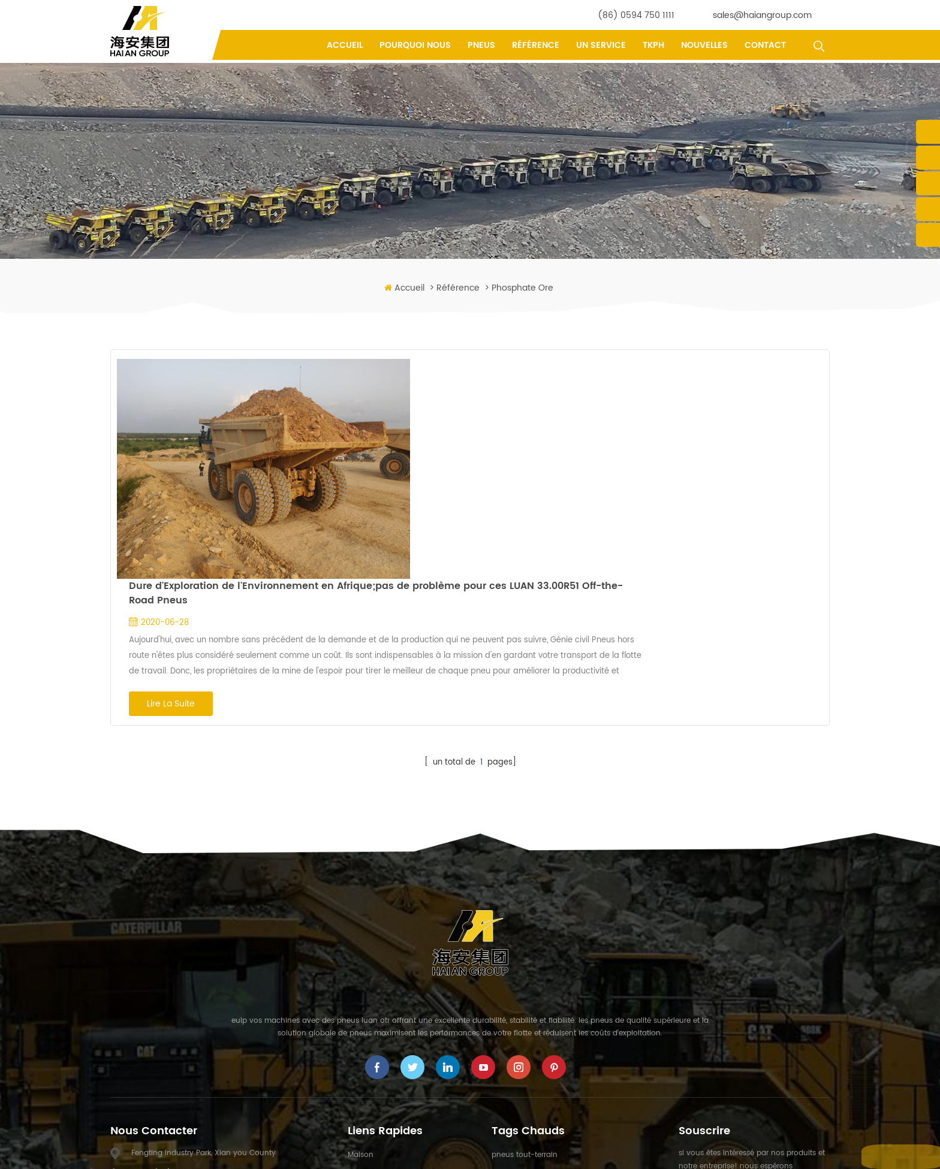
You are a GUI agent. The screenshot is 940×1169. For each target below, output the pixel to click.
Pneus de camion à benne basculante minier (573, 972)
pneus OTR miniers (525, 1065)
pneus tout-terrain (525, 935)
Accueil (345, 45)
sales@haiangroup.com (762, 15)
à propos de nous (379, 972)
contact (765, 45)
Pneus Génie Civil (522, 991)
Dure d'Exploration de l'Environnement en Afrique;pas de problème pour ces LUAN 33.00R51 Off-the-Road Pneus (553, 373)
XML (633, 1150)
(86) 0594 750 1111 (636, 15)
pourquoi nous (415, 45)
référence (535, 45)
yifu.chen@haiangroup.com (213, 994)
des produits (369, 953)
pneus (481, 45)
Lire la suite (348, 484)
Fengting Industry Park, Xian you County (203, 933)
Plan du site (596, 1150)
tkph (653, 45)
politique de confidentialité (396, 1085)
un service (601, 45)
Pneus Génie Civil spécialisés (543, 1028)
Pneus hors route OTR (530, 953)
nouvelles (704, 45)
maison (360, 935)
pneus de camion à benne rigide (551, 1047)
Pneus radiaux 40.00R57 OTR (543, 1103)
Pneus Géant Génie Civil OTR (542, 1010)
